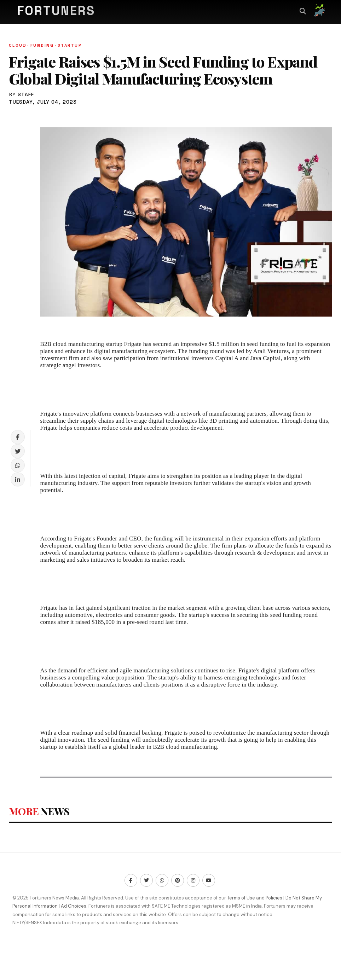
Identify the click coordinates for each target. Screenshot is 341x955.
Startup (70, 45)
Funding (44, 45)
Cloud (19, 45)
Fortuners (56, 10)
